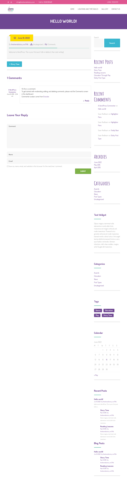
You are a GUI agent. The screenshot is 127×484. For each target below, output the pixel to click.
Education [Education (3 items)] (109, 310)
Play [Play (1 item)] (97, 315)
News (96, 194)
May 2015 (97, 165)
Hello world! (98, 67)
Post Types (98, 197)
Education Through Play (102, 75)
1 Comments (51, 44)
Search (96, 37)
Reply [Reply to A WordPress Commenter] (87, 101)
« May (96, 375)
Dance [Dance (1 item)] (98, 310)
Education (97, 191)
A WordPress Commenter (106, 106)
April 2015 (97, 167)
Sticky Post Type (99, 78)
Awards (96, 189)
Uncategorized (38, 44)
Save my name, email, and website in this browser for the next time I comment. (35, 166)
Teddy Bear (115, 130)
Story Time (14, 64)
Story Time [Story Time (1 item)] (107, 315)
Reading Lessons (100, 73)
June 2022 (98, 162)
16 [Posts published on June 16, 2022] (106, 360)
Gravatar (46, 96)
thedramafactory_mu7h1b (19, 44)
